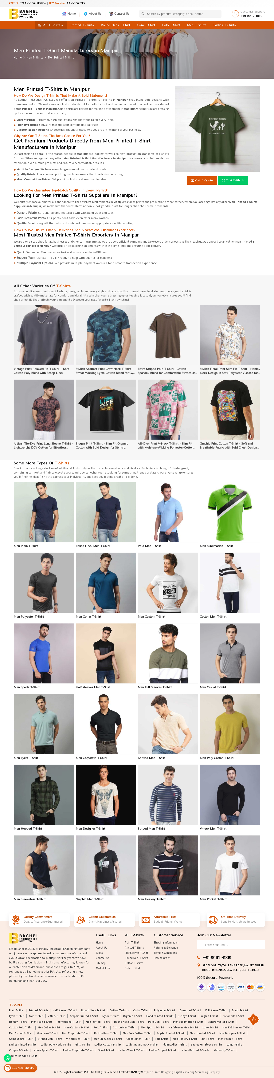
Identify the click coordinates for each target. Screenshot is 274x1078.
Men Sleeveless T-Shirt (108, 1039)
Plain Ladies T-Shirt (175, 1045)
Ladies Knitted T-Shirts (195, 1050)
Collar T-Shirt (132, 968)
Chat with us (233, 180)
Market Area (103, 968)
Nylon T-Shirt (110, 1016)
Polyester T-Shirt (164, 1010)
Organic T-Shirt (132, 1016)
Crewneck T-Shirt (233, 1016)
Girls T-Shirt (82, 1045)
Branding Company (208, 1072)
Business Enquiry (19, 1068)
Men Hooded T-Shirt (202, 1033)
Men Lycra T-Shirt (47, 1033)
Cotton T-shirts (134, 963)
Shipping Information (166, 943)
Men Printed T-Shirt (98, 1022)
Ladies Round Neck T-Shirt (142, 1045)
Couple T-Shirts (18, 1050)
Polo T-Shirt (171, 25)
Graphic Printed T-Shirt (84, 1016)
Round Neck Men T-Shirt (129, 1022)
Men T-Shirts (196, 25)
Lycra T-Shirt (17, 1016)
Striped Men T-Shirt (50, 1039)
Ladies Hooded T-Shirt (23, 1056)
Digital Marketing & (185, 1072)
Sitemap (101, 963)
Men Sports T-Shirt (152, 1028)
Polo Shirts (161, 1039)
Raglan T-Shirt (209, 1016)
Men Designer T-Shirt (232, 1033)
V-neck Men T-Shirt (78, 1039)
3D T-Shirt (208, 1039)
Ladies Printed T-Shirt (22, 1045)
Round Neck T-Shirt (115, 25)
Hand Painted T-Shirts (160, 1016)
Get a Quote (202, 180)
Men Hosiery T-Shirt (185, 1039)
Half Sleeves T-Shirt (136, 953)
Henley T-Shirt (18, 1022)
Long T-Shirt (234, 1045)
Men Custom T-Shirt (77, 1028)
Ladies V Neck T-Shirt (132, 1050)
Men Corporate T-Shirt (76, 1033)
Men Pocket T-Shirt (230, 1039)
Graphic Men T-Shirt (138, 1039)
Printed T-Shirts (82, 25)
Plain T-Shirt (132, 943)
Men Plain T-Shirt (41, 1022)
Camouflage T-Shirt (21, 1039)
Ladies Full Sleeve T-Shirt (206, 1045)
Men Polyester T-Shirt (221, 1022)
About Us (92, 14)
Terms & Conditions (165, 953)
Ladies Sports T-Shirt (46, 1050)
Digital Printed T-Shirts (171, 1033)
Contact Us (119, 14)
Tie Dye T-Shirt (187, 1016)
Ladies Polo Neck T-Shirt (56, 1045)
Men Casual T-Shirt (20, 1033)
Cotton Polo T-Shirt (21, 1028)
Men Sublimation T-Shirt (188, 1022)
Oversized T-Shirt (190, 1010)
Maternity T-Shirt (224, 1050)
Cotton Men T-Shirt (125, 1028)
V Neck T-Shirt (56, 1016)
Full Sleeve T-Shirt (216, 1010)
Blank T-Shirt (240, 1010)
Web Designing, (164, 1072)
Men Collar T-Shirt (49, 1028)
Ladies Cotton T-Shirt (107, 1045)
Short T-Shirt (106, 1050)
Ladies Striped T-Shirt (162, 1050)
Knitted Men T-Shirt (106, 1033)
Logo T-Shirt (210, 1028)
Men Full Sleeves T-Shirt (237, 1028)
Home (69, 14)
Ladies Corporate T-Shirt (78, 1050)
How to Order (162, 958)
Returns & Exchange (166, 948)
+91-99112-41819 (251, 16)
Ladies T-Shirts (224, 25)
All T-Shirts (51, 25)
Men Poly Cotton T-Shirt (138, 1033)
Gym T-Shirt (146, 25)
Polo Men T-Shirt (158, 1022)
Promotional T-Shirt (69, 1022)
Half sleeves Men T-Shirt (183, 1028)
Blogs (99, 953)
